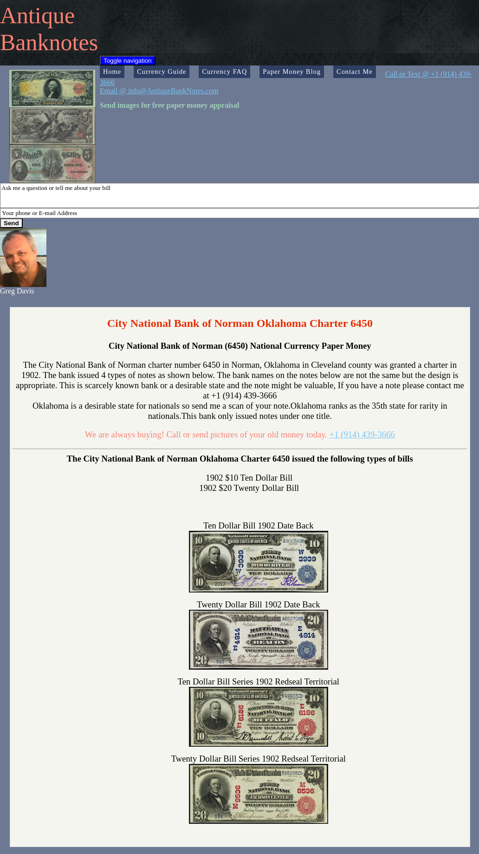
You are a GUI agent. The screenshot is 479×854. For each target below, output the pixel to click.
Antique (37, 15)
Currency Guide (161, 71)
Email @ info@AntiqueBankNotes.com (159, 91)
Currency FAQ (224, 71)
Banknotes (49, 42)
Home (112, 71)
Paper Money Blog (292, 71)
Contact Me (355, 71)
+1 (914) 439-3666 (362, 434)
